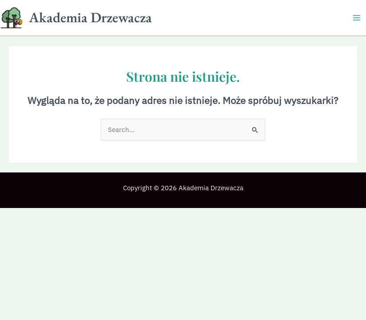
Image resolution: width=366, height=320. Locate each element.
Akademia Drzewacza (90, 17)
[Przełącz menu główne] (356, 17)
